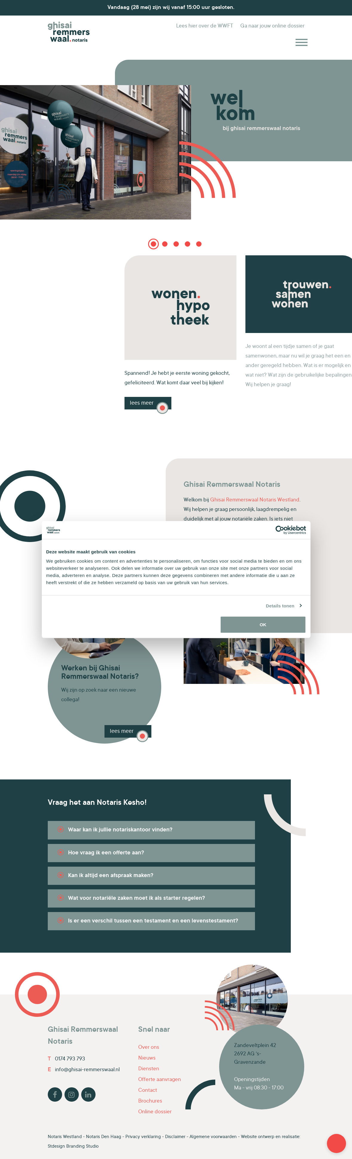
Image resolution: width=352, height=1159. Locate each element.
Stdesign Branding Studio (73, 1146)
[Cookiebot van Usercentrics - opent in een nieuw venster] (280, 529)
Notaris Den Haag (103, 1137)
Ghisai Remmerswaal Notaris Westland (254, 500)
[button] (336, 1143)
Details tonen (280, 605)
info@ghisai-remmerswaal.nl (84, 1070)
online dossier (272, 26)
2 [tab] (164, 244)
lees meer (121, 731)
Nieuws (147, 1058)
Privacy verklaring (143, 1137)
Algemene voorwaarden (213, 1137)
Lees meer (141, 403)
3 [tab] (176, 244)
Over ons (148, 1048)
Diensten (148, 1069)
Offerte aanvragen (159, 1080)
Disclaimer (175, 1137)
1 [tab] (153, 244)
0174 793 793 (66, 1059)
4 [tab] (187, 244)
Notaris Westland (65, 1137)
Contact (147, 1091)
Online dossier (155, 1112)
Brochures (150, 1101)
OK (263, 624)
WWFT (204, 26)
